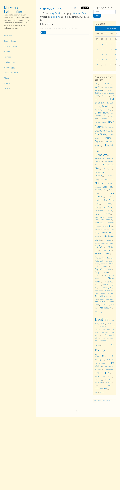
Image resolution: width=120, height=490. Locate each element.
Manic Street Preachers (103, 220)
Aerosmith (98, 90)
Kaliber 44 (98, 190)
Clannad (106, 116)
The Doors (105, 329)
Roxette (110, 269)
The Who (98, 369)
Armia (110, 90)
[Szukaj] (104, 12)
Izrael (110, 183)
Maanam (98, 217)
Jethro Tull (107, 186)
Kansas (105, 190)
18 (102, 54)
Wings (96, 392)
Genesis (98, 175)
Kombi (97, 200)
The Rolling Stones (104, 349)
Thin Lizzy (102, 373)
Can (112, 113)
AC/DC (98, 87)
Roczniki (7, 89)
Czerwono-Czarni (100, 122)
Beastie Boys (105, 96)
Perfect (99, 246)
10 (97, 49)
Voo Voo (109, 382)
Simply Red (108, 282)
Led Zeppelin (99, 211)
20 (111, 54)
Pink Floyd (107, 250)
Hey (101, 180)
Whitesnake (101, 388)
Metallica (107, 226)
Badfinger (98, 93)
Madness (110, 217)
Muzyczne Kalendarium (13, 9)
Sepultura (107, 275)
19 (106, 54)
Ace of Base (109, 88)
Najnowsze (8, 36)
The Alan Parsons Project (106, 299)
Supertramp (109, 291)
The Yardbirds (108, 369)
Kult (97, 207)
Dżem (108, 137)
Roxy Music (101, 272)
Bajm (105, 93)
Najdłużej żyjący (9, 62)
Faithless (97, 165)
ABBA (108, 83)
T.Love (96, 293)
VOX (96, 385)
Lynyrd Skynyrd (102, 213)
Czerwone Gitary (107, 118)
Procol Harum (102, 253)
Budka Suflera (101, 112)
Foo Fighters (108, 169)
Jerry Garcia (55, 13)
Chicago (98, 116)
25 (102, 60)
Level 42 (109, 211)
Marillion (98, 223)
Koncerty (7, 83)
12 (106, 49)
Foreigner (99, 172)
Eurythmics (98, 161)
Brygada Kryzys (99, 110)
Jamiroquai (98, 187)
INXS (106, 180)
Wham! (108, 385)
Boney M (97, 107)
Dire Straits (100, 134)
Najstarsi (7, 51)
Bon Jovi (110, 103)
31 (97, 65)
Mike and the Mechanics (101, 230)
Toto (97, 376)
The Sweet (110, 360)
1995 (43, 33)
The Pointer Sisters (108, 338)
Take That (102, 293)
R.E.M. (109, 258)
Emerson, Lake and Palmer (104, 159)
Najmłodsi (7, 57)
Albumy (6, 78)
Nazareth (97, 236)
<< (97, 28)
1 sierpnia (55, 16)
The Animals (105, 305)
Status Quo (106, 287)
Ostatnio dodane (10, 41)
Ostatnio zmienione (11, 46)
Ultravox (110, 377)
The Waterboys (109, 366)
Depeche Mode (103, 130)
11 (102, 49)
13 (111, 49)
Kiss (110, 197)
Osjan (102, 243)
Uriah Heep (98, 380)
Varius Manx (99, 382)
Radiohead (99, 261)
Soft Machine (106, 285)
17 (97, 54)
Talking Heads (101, 296)
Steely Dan (98, 291)
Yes (101, 392)
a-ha (96, 84)
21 (116, 54)
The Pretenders (100, 341)
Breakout (107, 106)
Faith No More (109, 161)
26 (106, 60)
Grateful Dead (80, 13)
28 (116, 60)
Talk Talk (110, 293)
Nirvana (109, 240)
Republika (99, 269)
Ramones (104, 264)
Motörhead (107, 232)
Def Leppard (109, 127)
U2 (104, 377)
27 (111, 60)
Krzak (109, 204)
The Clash (110, 324)
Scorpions (98, 275)
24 (97, 60)
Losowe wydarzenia (11, 73)
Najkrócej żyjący (9, 67)
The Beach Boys (105, 307)
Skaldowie (98, 285)
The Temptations (100, 363)
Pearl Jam (109, 243)
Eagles (98, 141)
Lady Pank (107, 207)
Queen (99, 257)
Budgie (110, 110)
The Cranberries (100, 327)
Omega (97, 243)
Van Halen (108, 380)
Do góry (78, 411)
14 (116, 49)
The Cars (103, 324)
